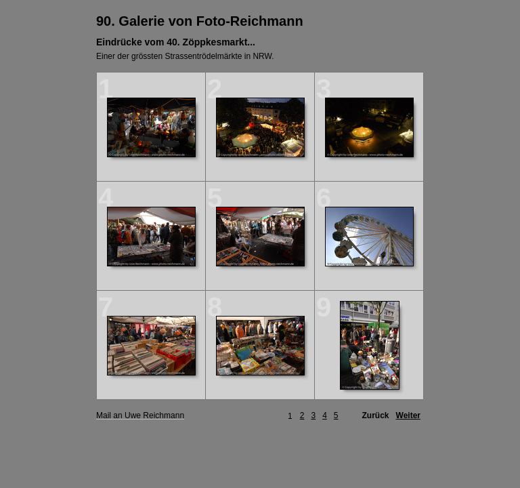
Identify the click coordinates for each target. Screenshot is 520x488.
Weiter (408, 415)
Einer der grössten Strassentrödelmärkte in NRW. (185, 56)
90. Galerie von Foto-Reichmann (199, 21)
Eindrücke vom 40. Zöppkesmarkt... (175, 42)
